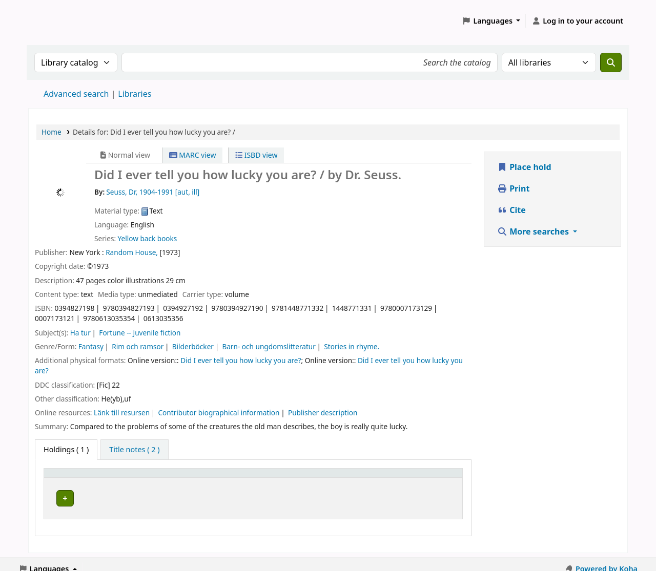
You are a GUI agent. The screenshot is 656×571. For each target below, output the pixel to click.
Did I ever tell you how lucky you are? (240, 360)
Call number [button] (302, 477)
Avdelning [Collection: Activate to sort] (162, 477)
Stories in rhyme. (351, 346)
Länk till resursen (122, 412)
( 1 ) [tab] (66, 449)
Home (51, 132)
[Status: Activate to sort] (435, 477)
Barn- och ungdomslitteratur (268, 346)
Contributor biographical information (219, 412)
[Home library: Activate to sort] (91, 477)
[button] (491, 21)
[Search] (611, 62)
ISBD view (256, 155)
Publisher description (322, 412)
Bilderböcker (193, 346)
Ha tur (80, 332)
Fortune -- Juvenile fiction (139, 332)
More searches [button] (534, 231)
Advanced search (76, 93)
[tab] (134, 449)
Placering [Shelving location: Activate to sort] (231, 477)
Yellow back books (147, 238)
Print (513, 188)
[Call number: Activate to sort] (342, 477)
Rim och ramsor (137, 346)
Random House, (132, 252)
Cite (511, 210)
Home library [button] (72, 477)
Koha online (54, 20)
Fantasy (91, 346)
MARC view (192, 155)
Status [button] (425, 477)
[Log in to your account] (577, 21)
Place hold (524, 167)
